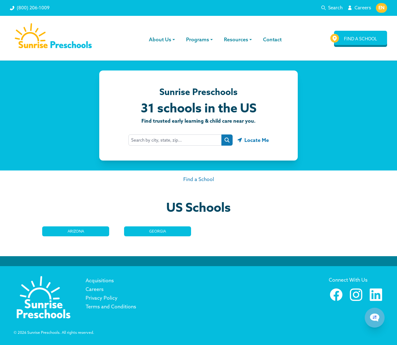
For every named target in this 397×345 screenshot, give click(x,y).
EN (381, 8)
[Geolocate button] (253, 140)
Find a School (198, 179)
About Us (162, 39)
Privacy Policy (102, 298)
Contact (272, 39)
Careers (363, 8)
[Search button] (227, 140)
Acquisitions (100, 280)
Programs (200, 39)
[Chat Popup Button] (375, 318)
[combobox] (174, 140)
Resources (238, 39)
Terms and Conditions (111, 306)
